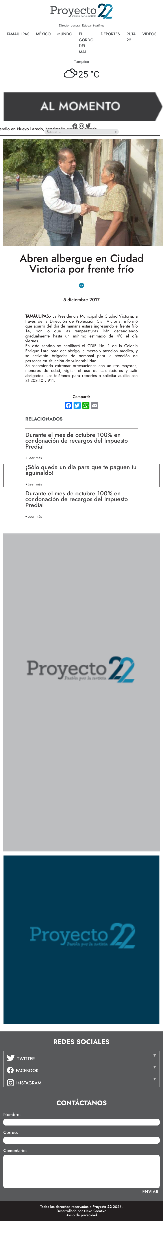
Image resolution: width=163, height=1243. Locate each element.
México (43, 34)
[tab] (81, 1057)
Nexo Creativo (95, 1210)
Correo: (10, 1132)
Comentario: (15, 1150)
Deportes (110, 34)
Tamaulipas (18, 34)
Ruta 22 (131, 37)
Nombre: (12, 1114)
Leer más (35, 457)
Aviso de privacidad (81, 1215)
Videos (149, 34)
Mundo (64, 34)
